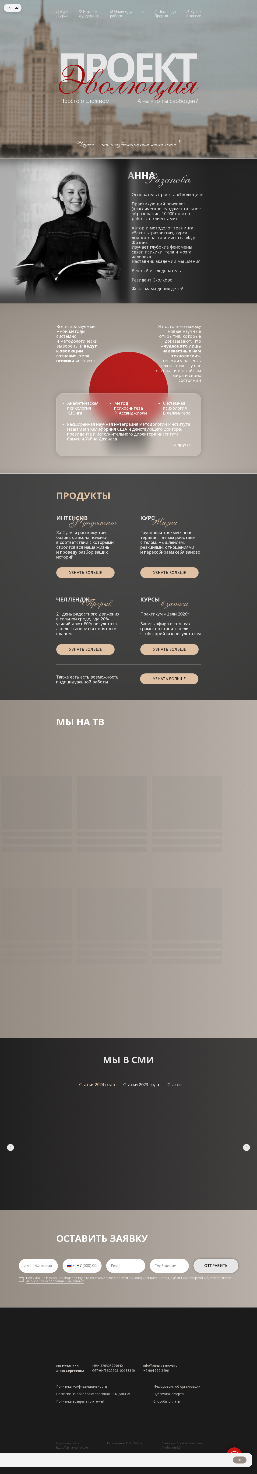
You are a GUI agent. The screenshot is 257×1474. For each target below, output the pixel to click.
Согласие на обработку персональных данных (93, 1392)
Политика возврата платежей (80, 1400)
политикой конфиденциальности (142, 1276)
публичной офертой (187, 1276)
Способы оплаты (166, 1400)
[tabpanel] (128, 1150)
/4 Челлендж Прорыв (165, 14)
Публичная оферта (168, 1392)
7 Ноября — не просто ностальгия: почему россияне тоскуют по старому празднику (51, 1136)
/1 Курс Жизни (62, 14)
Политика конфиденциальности (81, 1385)
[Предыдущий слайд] (10, 1146)
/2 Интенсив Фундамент (89, 14)
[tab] (97, 1084)
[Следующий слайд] (246, 1146)
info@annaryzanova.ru (160, 1364)
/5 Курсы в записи (194, 14)
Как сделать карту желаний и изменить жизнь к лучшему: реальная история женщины (103, 1136)
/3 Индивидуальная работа (127, 14)
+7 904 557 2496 (156, 1369)
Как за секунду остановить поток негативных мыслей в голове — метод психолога (205, 1136)
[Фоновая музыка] (12, 8)
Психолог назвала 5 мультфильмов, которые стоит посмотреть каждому (152, 1134)
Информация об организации (176, 1385)
